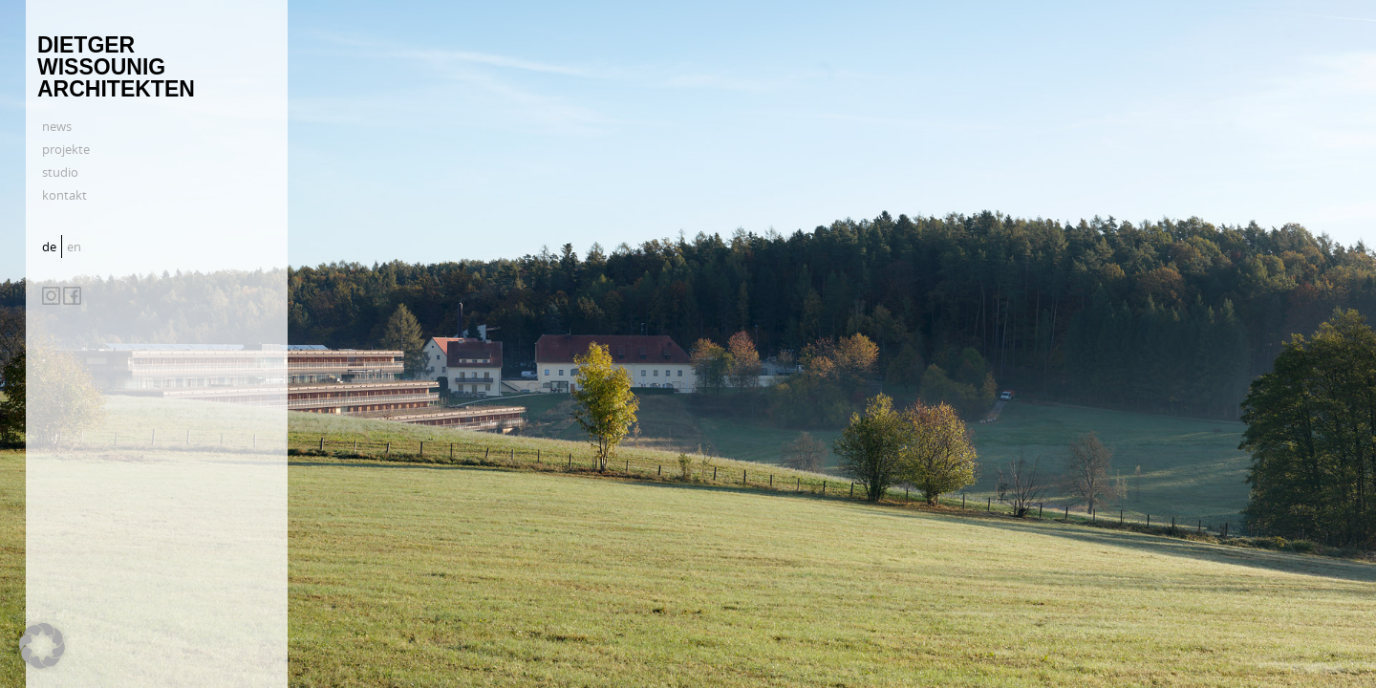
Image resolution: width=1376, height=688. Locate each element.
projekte (66, 149)
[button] (42, 646)
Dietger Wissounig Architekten (116, 66)
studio (60, 172)
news (57, 126)
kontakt (64, 195)
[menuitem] (51, 246)
